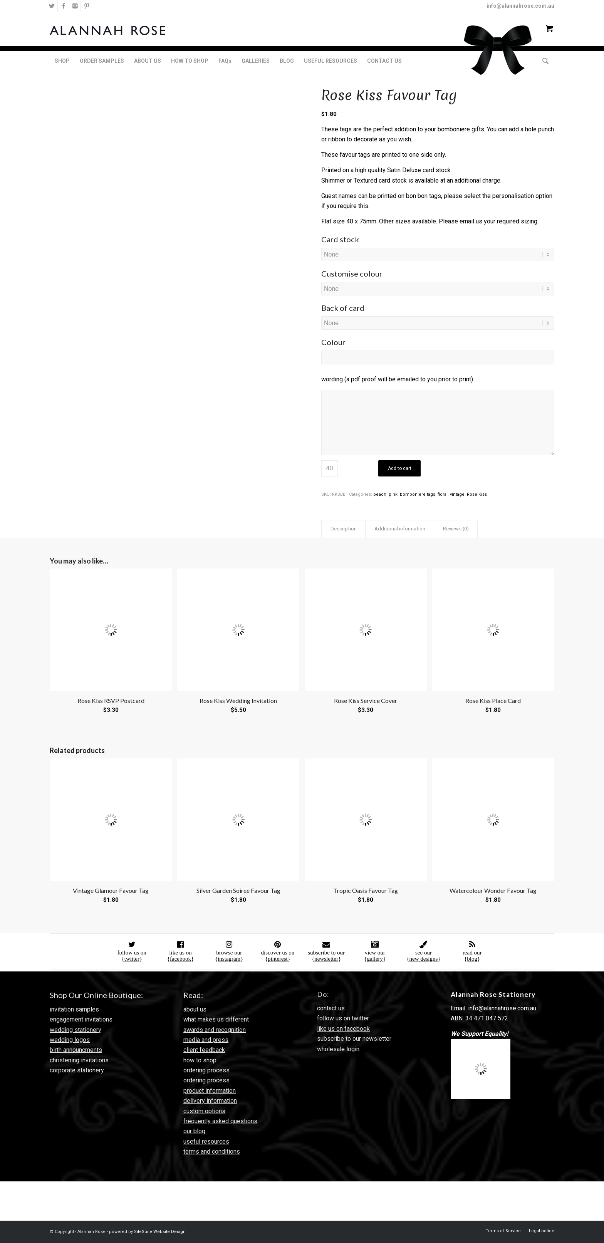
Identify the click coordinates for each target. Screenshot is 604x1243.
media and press (205, 1039)
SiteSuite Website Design (160, 1231)
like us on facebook (343, 1028)
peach (379, 494)
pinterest (278, 959)
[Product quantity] (329, 468)
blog (472, 959)
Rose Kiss (477, 494)
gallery (375, 959)
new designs (423, 959)
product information (209, 1090)
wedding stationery (75, 1029)
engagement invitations (81, 1019)
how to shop (199, 1060)
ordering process (206, 1070)
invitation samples (74, 1009)
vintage (457, 494)
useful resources (206, 1141)
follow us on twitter (343, 1018)
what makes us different (216, 1019)
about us (194, 1009)
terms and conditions (211, 1151)
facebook (180, 959)
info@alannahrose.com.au (520, 6)
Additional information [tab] (399, 529)
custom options (204, 1111)
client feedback (204, 1049)
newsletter (326, 959)
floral (443, 494)
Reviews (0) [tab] (456, 529)
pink (393, 494)
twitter (131, 959)
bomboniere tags (417, 494)
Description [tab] (343, 529)
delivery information (210, 1100)
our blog (194, 1131)
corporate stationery (77, 1070)
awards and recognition (214, 1029)
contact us (331, 1008)
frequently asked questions (220, 1121)
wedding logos (70, 1039)
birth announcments (76, 1049)
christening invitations (79, 1060)
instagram (229, 959)
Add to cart (399, 468)
